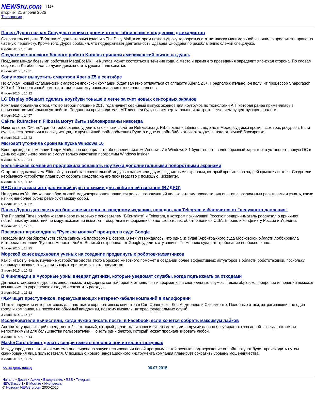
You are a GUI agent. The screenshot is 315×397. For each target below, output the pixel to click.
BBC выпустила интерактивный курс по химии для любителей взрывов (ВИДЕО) (91, 187)
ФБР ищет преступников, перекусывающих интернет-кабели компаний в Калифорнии (96, 298)
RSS (69, 380)
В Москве (33, 383)
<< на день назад (17, 368)
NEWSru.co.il (12, 383)
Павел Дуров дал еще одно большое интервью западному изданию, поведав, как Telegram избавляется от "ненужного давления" (144, 209)
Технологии (11, 17)
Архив (35, 380)
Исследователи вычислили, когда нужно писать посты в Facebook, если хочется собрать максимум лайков (120, 320)
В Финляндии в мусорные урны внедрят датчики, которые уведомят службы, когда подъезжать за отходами (121, 276)
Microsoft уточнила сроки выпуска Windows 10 (52, 143)
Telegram (83, 380)
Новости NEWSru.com (23, 387)
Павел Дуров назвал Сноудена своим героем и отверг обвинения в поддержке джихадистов (103, 32)
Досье (22, 380)
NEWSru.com (21, 6)
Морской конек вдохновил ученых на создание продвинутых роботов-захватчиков (92, 254)
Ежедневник (53, 380)
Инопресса (53, 383)
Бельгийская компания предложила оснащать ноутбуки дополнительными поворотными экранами (111, 165)
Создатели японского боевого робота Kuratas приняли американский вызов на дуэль (95, 54)
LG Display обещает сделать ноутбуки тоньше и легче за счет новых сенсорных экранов (99, 99)
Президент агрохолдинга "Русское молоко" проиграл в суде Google (75, 231)
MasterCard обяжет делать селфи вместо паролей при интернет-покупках (82, 342)
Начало (8, 380)
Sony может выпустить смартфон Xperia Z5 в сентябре (61, 77)
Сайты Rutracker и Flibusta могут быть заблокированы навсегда (72, 121)
